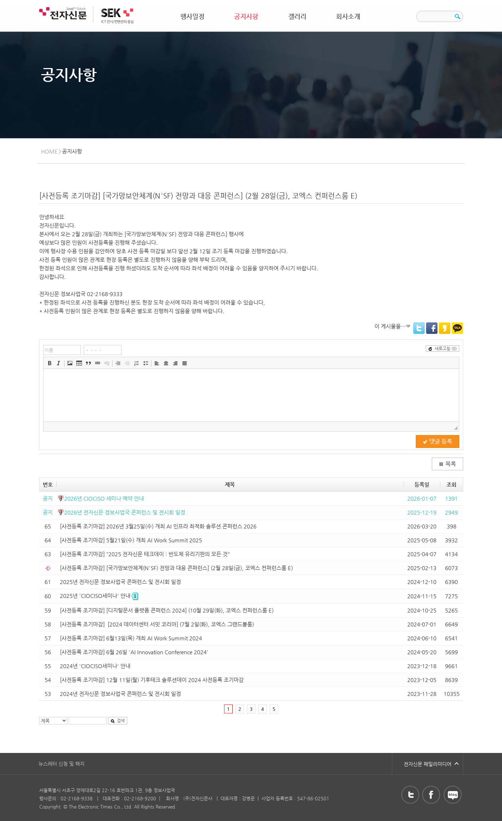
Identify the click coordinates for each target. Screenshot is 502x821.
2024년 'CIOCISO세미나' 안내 (95, 666)
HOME (49, 151)
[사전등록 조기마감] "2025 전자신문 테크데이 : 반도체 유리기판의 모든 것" (145, 554)
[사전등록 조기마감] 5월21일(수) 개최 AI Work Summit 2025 (131, 540)
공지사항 (246, 16)
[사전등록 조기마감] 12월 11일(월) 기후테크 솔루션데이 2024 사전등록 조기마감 (152, 680)
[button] (49, 363)
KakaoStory (444, 328)
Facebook (432, 328)
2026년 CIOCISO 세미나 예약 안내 (104, 498)
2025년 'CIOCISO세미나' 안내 (99, 596)
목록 (447, 464)
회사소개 (348, 16)
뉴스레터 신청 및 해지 (61, 763)
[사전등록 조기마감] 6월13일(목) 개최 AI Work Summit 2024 (131, 638)
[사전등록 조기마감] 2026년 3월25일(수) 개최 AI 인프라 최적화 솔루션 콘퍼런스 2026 (158, 526)
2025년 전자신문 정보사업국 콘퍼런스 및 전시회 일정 (120, 582)
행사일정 (192, 16)
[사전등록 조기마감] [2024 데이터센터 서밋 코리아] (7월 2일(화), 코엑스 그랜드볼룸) (157, 624)
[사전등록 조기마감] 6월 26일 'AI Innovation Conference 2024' (134, 652)
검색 (117, 720)
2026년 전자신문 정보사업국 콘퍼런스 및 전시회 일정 (124, 512)
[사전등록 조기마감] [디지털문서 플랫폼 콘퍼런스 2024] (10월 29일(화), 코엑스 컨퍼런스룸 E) (167, 610)
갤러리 (297, 16)
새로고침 (442, 348)
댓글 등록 (437, 441)
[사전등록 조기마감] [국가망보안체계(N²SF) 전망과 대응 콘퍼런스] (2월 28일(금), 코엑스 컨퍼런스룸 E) (176, 568)
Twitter (419, 328)
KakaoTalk (457, 328)
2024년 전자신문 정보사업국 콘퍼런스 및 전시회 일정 (120, 694)
